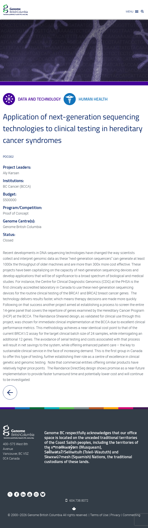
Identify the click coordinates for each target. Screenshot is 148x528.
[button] (129, 11)
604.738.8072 (77, 500)
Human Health (86, 99)
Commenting (131, 515)
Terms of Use (99, 515)
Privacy (115, 515)
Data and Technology (32, 99)
